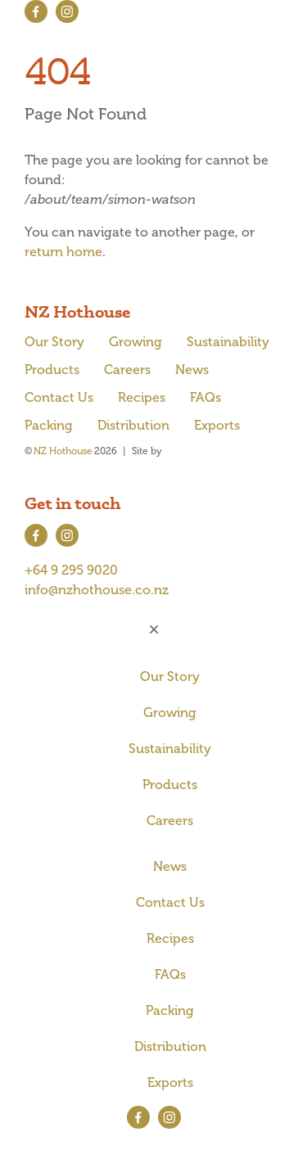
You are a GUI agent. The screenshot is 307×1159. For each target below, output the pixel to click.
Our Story (54, 342)
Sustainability (228, 342)
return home (63, 251)
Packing (49, 425)
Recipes (141, 397)
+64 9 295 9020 (71, 570)
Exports (217, 425)
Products (52, 369)
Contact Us (59, 397)
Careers (127, 369)
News (192, 369)
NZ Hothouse (63, 451)
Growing (135, 342)
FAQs (205, 397)
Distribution (133, 425)
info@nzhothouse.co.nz (97, 590)
